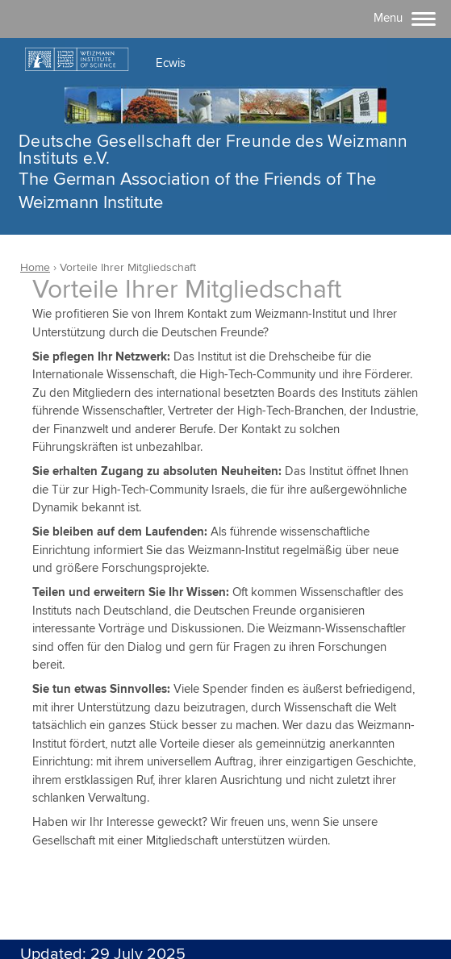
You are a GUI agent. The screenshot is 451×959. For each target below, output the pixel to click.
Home (35, 268)
